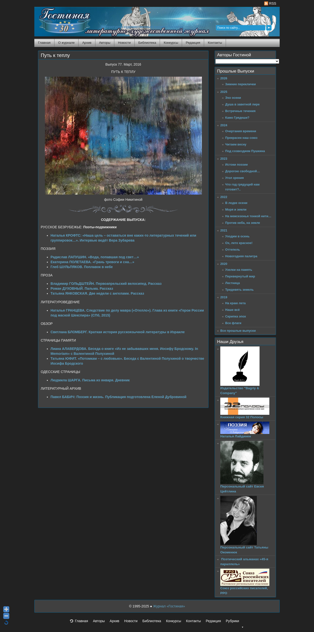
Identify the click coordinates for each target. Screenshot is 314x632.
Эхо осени (233, 98)
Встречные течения (240, 111)
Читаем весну (235, 144)
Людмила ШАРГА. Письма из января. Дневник (90, 380)
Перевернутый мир (240, 276)
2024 (223, 125)
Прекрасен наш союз (241, 138)
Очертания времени (240, 131)
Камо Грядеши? (237, 117)
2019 (223, 297)
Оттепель (232, 249)
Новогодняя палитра (241, 256)
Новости (124, 42)
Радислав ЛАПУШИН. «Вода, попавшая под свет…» (95, 257)
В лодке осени (236, 203)
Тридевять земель (239, 289)
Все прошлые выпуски (238, 330)
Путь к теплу (55, 55)
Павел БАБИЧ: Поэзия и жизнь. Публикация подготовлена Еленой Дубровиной (118, 397)
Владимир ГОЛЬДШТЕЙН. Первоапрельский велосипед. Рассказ (106, 284)
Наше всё (232, 310)
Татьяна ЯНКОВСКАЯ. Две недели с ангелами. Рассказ (97, 293)
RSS (270, 3)
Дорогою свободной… (242, 171)
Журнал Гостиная (57, 21)
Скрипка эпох (235, 316)
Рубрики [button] (235, 622)
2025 (223, 92)
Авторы (104, 42)
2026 (223, 78)
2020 (223, 264)
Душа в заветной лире (242, 104)
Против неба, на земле (242, 223)
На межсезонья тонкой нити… (248, 216)
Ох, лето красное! (238, 243)
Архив (86, 42)
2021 (223, 230)
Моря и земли (236, 209)
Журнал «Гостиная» (169, 606)
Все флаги (233, 323)
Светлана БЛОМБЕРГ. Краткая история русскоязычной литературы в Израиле (118, 332)
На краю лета (235, 303)
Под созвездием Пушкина (245, 151)
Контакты (215, 42)
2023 (223, 158)
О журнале (66, 42)
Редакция (193, 42)
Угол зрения (234, 178)
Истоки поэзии (236, 164)
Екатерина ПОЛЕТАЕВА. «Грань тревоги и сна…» (92, 262)
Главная (44, 42)
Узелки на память (238, 270)
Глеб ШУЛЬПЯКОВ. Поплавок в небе (82, 267)
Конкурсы (171, 42)
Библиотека (147, 42)
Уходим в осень (237, 236)
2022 (223, 197)
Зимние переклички (240, 84)
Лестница (232, 283)
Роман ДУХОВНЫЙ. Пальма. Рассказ (82, 288)
